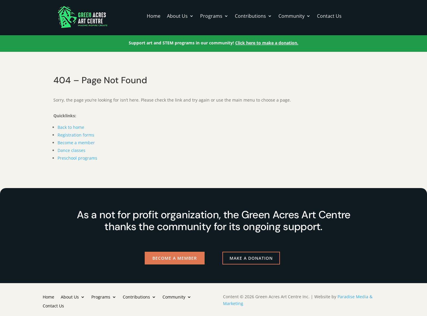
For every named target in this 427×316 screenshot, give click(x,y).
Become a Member (174, 258)
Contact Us (329, 16)
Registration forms (76, 135)
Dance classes (71, 150)
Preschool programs (77, 158)
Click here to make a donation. (266, 43)
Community (291, 16)
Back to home (71, 127)
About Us (177, 16)
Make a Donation (251, 258)
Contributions (250, 16)
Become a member (76, 142)
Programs (211, 16)
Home (153, 16)
